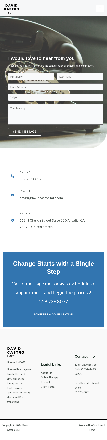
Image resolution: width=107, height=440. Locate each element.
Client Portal (48, 386)
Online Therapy (49, 377)
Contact (45, 382)
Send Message (24, 131)
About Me (46, 372)
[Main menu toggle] (100, 8)
